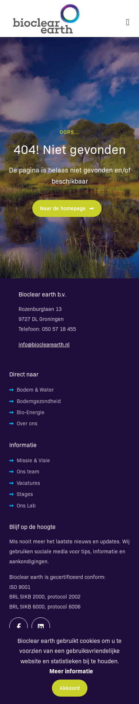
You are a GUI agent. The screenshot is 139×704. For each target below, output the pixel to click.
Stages (25, 493)
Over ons (27, 423)
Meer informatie (71, 671)
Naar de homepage (67, 208)
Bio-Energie (30, 412)
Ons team (28, 471)
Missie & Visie (33, 460)
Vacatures (28, 482)
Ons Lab (26, 505)
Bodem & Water (35, 389)
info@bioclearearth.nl (44, 344)
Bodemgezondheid (39, 401)
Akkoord (70, 687)
